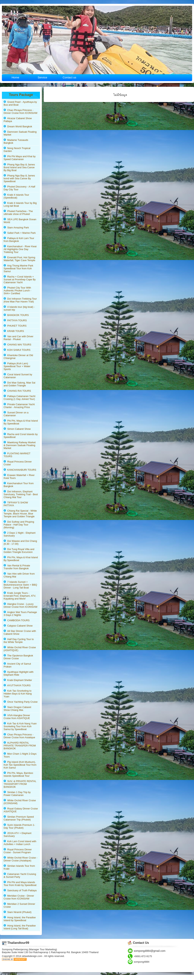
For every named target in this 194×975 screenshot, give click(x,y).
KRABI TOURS (14, 331)
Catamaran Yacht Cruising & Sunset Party (20, 875)
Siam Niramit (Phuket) (17, 912)
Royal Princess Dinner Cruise (18, 463)
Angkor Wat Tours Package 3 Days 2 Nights (20, 613)
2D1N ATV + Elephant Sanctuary (17, 834)
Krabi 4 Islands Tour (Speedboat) (16, 196)
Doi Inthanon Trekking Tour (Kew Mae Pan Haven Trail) (20, 300)
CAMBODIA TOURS (17, 620)
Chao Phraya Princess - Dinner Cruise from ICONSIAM (20, 111)
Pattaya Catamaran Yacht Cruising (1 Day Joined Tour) (19, 397)
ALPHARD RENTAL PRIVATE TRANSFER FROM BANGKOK (20, 745)
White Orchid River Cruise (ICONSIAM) (20, 802)
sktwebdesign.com (32, 956)
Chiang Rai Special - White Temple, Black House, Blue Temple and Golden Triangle (20, 513)
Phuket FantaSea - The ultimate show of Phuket (18, 212)
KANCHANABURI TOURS (20, 469)
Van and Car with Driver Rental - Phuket (18, 338)
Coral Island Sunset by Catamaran (18, 376)
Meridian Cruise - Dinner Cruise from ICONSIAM (19, 897)
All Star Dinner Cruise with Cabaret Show (20, 632)
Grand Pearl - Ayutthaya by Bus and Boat (20, 103)
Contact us (69, 77)
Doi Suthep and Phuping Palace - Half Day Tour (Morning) (19, 524)
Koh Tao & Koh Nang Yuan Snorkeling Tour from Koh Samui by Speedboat (20, 726)
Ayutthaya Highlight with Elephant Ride (18, 673)
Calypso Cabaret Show (18, 625)
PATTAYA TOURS (15, 320)
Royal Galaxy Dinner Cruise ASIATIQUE (21, 810)
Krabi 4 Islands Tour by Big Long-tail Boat (20, 204)
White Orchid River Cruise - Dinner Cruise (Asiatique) (20, 859)
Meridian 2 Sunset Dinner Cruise (19, 905)
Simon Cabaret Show (17, 428)
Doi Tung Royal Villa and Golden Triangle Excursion (19, 550)
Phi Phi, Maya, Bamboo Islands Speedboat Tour (18, 774)
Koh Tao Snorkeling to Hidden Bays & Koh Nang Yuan (18, 693)
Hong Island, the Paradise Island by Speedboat (20, 919)
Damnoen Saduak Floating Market (20, 133)
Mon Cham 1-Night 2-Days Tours (20, 755)
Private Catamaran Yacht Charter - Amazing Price (19, 406)
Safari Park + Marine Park (20, 232)
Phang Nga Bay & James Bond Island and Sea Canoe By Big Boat (19, 167)
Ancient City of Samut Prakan (17, 665)
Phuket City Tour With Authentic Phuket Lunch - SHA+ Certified (17, 290)
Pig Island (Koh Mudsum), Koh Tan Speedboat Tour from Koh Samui (20, 765)
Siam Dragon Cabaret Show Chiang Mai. (17, 708)
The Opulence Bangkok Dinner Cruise (18, 657)
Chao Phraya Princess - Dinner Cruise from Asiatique (19, 736)
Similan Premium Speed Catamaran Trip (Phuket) (19, 818)
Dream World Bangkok (18, 126)
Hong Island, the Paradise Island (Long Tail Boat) (20, 927)
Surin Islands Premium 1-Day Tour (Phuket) (19, 826)
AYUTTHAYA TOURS (17, 685)
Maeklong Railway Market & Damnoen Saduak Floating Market (20, 445)
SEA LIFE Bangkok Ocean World (20, 221)
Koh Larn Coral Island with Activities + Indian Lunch (20, 843)
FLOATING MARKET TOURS (17, 455)
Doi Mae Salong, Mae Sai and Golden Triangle (19, 384)
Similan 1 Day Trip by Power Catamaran (17, 793)
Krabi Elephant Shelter (18, 680)
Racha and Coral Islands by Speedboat (21, 435)
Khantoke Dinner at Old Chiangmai (18, 357)
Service (42, 77)
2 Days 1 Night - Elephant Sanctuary (19, 534)
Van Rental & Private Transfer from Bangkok (17, 567)
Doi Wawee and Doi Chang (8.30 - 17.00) (20, 542)
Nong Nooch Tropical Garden (17, 149)
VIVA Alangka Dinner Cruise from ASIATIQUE (17, 717)
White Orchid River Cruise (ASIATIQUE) (20, 649)
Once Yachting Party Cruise (20, 701)
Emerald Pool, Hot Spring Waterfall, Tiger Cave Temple (19, 259)
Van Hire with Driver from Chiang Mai (19, 575)
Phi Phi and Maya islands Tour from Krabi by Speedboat (20, 884)
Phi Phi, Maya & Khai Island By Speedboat (21, 422)
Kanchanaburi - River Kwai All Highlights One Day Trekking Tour (20, 249)
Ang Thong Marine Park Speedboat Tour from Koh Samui (18, 268)
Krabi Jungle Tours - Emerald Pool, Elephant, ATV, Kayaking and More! (20, 596)
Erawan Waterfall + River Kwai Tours (19, 476)
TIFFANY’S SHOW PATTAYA (16, 504)
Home (15, 77)
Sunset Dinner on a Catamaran (16, 414)
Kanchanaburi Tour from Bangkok (19, 485)
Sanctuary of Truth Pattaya (20, 890)
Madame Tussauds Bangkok (16, 141)
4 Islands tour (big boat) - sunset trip (19, 308)
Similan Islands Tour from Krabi (19, 867)
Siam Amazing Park (16, 227)
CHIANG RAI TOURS (17, 390)
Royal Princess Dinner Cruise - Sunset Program (18, 851)
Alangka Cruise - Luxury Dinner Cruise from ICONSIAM (20, 605)
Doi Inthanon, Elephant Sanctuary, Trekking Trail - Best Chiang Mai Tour (21, 494)
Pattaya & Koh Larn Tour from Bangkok (19, 239)
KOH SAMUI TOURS (17, 349)
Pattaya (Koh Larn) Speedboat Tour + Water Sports (17, 366)
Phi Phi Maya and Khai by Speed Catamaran (20, 158)
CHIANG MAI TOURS (17, 344)
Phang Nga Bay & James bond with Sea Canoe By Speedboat (19, 178)
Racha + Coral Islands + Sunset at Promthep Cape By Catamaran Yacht (20, 279)
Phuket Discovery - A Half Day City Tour (19, 188)
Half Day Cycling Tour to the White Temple (19, 640)
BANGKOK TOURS (16, 315)
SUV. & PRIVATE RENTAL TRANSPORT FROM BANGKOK (20, 784)
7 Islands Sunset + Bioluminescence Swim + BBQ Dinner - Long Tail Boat (20, 584)
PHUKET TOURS (15, 325)
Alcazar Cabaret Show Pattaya (18, 120)
